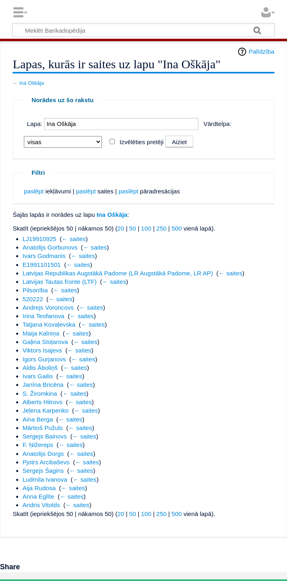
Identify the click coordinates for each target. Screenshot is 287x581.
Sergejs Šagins (43, 470)
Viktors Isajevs (42, 350)
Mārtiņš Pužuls (43, 427)
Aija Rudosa (39, 488)
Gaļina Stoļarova (45, 341)
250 (161, 228)
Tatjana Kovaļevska (49, 324)
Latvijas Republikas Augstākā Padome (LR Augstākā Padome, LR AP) (118, 273)
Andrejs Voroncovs (48, 307)
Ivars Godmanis (44, 255)
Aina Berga (38, 419)
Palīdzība (261, 51)
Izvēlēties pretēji (142, 141)
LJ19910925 (40, 238)
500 (176, 228)
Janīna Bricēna (43, 384)
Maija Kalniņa (41, 333)
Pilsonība (35, 290)
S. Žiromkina (40, 393)
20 (120, 228)
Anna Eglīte (39, 496)
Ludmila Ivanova (45, 479)
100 (146, 228)
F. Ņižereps (38, 444)
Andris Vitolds (41, 504)
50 (132, 228)
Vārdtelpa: (217, 123)
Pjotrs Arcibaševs (46, 462)
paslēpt (34, 191)
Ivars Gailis (38, 376)
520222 (33, 299)
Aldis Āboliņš (40, 367)
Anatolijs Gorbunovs (50, 247)
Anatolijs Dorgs (43, 453)
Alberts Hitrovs (43, 402)
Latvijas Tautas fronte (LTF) (60, 281)
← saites (74, 238)
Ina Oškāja (31, 83)
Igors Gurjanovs (44, 359)
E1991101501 (42, 264)
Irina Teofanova (44, 316)
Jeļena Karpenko (46, 410)
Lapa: (34, 123)
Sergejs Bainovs (45, 436)
